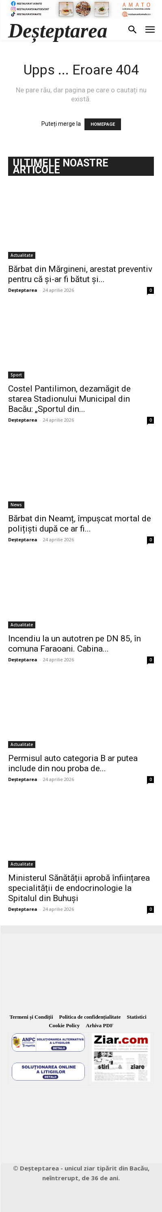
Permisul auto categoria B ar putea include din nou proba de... (73, 763)
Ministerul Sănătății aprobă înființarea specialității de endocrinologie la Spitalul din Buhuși (79, 888)
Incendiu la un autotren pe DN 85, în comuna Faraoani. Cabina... (74, 644)
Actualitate (22, 255)
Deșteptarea (22, 290)
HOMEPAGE (103, 124)
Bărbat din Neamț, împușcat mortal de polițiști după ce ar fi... (79, 524)
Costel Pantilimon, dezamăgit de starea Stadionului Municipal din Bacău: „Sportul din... (69, 399)
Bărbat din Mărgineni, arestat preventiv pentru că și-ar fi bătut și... (80, 274)
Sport (16, 375)
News (16, 505)
